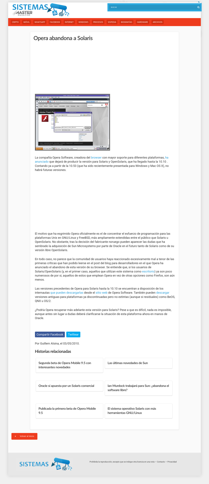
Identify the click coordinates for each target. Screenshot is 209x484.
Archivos (160, 22)
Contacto (161, 462)
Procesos (99, 22)
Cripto (15, 22)
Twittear (73, 334)
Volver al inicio (24, 436)
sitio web (101, 292)
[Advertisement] (59, 66)
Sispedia (114, 22)
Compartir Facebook (50, 334)
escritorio (148, 271)
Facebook (56, 22)
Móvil (27, 22)
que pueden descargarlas (66, 292)
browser (96, 157)
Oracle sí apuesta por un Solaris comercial (66, 386)
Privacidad (172, 462)
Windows (85, 22)
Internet (70, 22)
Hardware (144, 22)
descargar (162, 292)
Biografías (128, 22)
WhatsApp (40, 22)
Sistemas (40, 9)
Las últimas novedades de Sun (128, 363)
